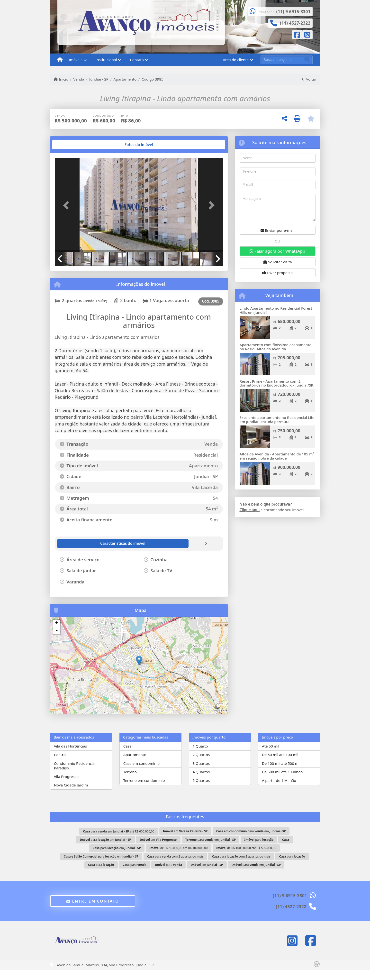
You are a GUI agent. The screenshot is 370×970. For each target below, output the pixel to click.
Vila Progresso (66, 776)
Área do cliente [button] (236, 59)
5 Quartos (201, 780)
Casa (127, 746)
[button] (67, 205)
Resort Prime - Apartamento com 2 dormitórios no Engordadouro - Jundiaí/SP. (277, 383)
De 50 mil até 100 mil (280, 754)
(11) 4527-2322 (295, 23)
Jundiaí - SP (98, 79)
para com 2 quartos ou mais (175, 856)
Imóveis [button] (75, 59)
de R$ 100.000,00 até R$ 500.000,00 (246, 848)
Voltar (309, 79)
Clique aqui (250, 509)
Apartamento (125, 79)
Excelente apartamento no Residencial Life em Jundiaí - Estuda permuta (277, 419)
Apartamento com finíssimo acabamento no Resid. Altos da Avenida (276, 346)
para (258, 840)
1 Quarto (200, 746)
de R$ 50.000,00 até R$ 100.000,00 (178, 848)
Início (61, 79)
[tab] (70, 144)
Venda (78, 79)
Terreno (130, 771)
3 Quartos (201, 763)
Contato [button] (137, 59)
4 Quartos (201, 771)
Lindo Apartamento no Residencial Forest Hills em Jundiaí (276, 310)
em (185, 831)
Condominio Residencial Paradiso (75, 765)
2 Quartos (201, 754)
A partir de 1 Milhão (279, 780)
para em (251, 831)
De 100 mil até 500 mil (281, 763)
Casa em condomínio (141, 763)
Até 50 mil (270, 746)
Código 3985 (152, 79)
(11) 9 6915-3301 (293, 11)
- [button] (56, 630)
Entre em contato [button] (92, 901)
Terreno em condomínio (144, 780)
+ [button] (56, 623)
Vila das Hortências (70, 746)
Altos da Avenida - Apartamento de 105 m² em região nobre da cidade (277, 456)
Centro (60, 754)
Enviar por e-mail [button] (278, 230)
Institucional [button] (106, 59)
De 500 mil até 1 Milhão (282, 771)
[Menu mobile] (60, 59)
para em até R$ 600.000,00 (118, 831)
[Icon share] (297, 35)
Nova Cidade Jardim (71, 785)
